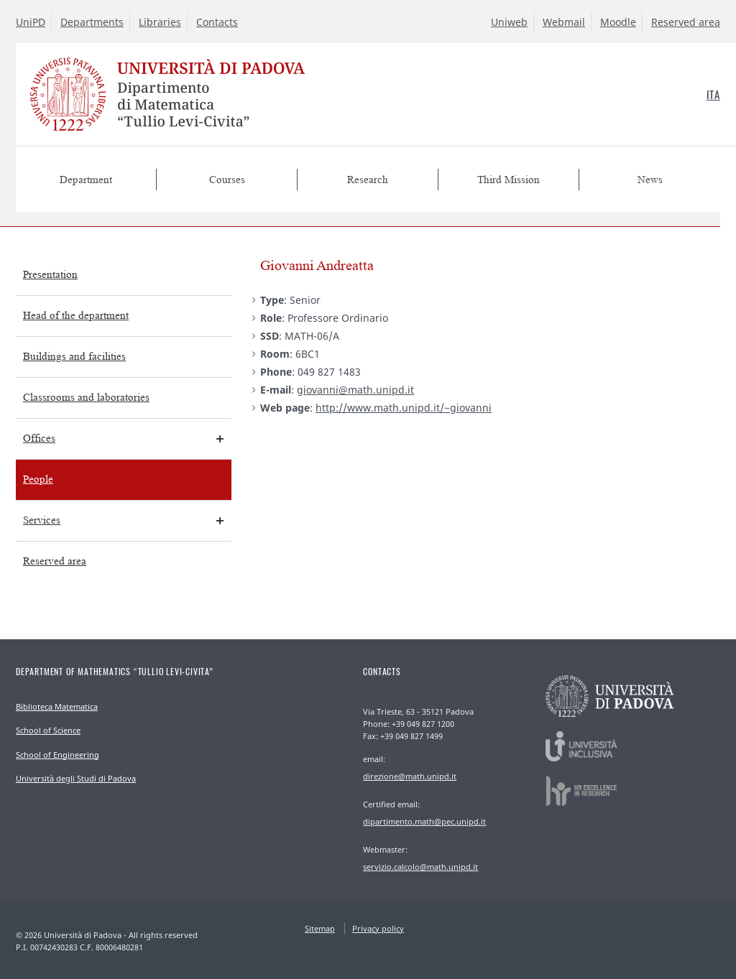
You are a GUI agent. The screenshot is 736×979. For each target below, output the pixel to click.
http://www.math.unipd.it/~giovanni (404, 407)
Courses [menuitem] (227, 180)
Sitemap (320, 928)
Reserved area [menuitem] (54, 561)
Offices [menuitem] (39, 438)
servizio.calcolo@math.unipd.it (420, 866)
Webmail (564, 22)
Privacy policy (378, 928)
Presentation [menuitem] (50, 275)
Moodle (618, 22)
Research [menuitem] (367, 180)
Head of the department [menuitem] (76, 316)
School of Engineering (57, 754)
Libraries (160, 22)
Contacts (217, 22)
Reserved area (685, 22)
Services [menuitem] (41, 520)
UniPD (30, 22)
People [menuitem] (38, 479)
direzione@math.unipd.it (409, 776)
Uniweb (509, 22)
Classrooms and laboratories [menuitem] (86, 397)
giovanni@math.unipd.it (355, 389)
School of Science (48, 730)
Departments (92, 22)
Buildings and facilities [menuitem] (74, 357)
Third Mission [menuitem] (508, 180)
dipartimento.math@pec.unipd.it (424, 821)
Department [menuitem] (86, 180)
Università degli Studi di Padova (76, 778)
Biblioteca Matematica (57, 706)
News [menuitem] (650, 180)
